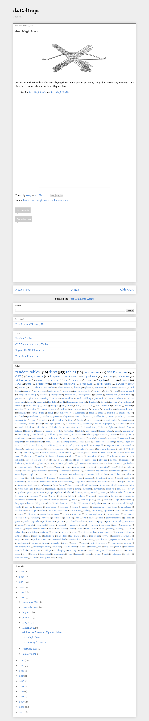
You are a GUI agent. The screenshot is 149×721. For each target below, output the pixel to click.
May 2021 (27, 622)
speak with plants (76, 539)
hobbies (51, 434)
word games (45, 557)
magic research (118, 503)
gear (28, 383)
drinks (54, 427)
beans (69, 459)
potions (19, 398)
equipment (71, 376)
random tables (27, 372)
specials (130, 539)
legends (40, 503)
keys (98, 499)
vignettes (43, 420)
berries (85, 459)
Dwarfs (80, 420)
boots (50, 463)
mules (86, 510)
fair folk (52, 401)
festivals (31, 485)
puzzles (45, 416)
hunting (114, 496)
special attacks (102, 539)
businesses (117, 463)
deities (30, 427)
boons (42, 463)
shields (110, 441)
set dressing (42, 398)
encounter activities (48, 481)
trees (25, 554)
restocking (105, 525)
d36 (105, 474)
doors (31, 401)
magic (76, 380)
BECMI (120, 383)
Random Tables (23, 338)
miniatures (126, 507)
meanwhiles (51, 507)
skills (26, 445)
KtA (19, 452)
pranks (36, 521)
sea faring (32, 532)
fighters (112, 427)
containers (115, 470)
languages (19, 503)
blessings (103, 459)
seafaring (44, 532)
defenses (40, 478)
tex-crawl (127, 445)
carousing (31, 409)
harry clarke (91, 431)
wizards (71, 449)
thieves (18, 449)
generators (42, 383)
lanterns (30, 503)
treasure (89, 380)
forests (39, 431)
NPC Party (28, 452)
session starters (105, 532)
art (130, 456)
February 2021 (30, 648)
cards (68, 467)
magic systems (21, 438)
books (31, 423)
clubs (129, 467)
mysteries (108, 510)
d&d (132, 423)
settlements (53, 391)
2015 (21, 686)
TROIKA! (87, 405)
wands (106, 554)
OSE (18, 376)
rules (80, 528)
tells (120, 416)
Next (43, 324)
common (78, 470)
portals (91, 438)
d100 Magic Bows (31, 637)
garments (87, 488)
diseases (89, 478)
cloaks (121, 467)
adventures (126, 420)
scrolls (81, 441)
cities (106, 391)
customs (90, 474)
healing (104, 492)
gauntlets (110, 488)
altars (71, 456)
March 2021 (28, 627)
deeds (30, 478)
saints (101, 528)
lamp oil (107, 499)
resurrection (125, 525)
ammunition (92, 456)
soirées (115, 535)
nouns (20, 514)
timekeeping (59, 550)
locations (84, 503)
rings (27, 528)
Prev (17, 324)
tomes (82, 550)
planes (100, 517)
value (70, 554)
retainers (30, 441)
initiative (55, 499)
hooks (104, 401)
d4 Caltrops (26, 10)
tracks (48, 449)
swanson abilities (23, 546)
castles (59, 423)
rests (115, 525)
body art (19, 463)
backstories (20, 423)
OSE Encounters (117, 372)
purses (21, 525)
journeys (103, 434)
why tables (70, 394)
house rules (86, 383)
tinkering (72, 550)
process (92, 521)
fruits (131, 485)
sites (86, 535)
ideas (131, 383)
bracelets (70, 463)
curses (123, 387)
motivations (75, 510)
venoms (78, 554)
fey (39, 485)
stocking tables (82, 445)
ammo (80, 456)
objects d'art (45, 514)
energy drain (79, 481)
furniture (49, 431)
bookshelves (31, 463)
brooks (107, 463)
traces (40, 449)
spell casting (23, 543)
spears (90, 539)
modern (42, 510)
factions (76, 427)
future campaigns (25, 488)
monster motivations (58, 510)
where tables (58, 420)
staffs (70, 445)
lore (129, 434)
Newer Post (22, 289)
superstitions (113, 445)
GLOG (131, 449)
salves (110, 528)
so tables (95, 535)
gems (119, 488)
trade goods (100, 550)
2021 (21, 597)
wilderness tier (23, 380)
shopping (37, 535)
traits (128, 416)
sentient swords (88, 532)
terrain (118, 546)
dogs (119, 478)
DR (124, 449)
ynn (59, 557)
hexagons (34, 496)
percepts (45, 517)
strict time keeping (99, 543)
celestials (91, 467)
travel (120, 550)
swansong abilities (41, 546)
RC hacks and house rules (41, 387)
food (61, 401)
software (105, 535)
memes (75, 507)
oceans (66, 514)
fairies (113, 481)
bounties (60, 463)
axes (28, 459)
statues (44, 543)
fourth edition (37, 412)
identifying (92, 434)
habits (80, 431)
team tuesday (32, 405)
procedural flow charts (76, 521)
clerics (113, 380)
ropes (72, 528)
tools (45, 405)
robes (51, 528)
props (100, 521)
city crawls (87, 423)
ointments (76, 514)
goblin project (64, 412)
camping (40, 467)
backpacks (37, 459)
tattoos (83, 546)
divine (110, 478)
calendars (129, 463)
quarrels (30, 525)
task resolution (70, 546)
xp (54, 557)
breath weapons (94, 463)
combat (53, 470)
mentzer (111, 412)
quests (56, 416)
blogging (113, 459)
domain (95, 409)
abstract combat (109, 420)
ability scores (93, 420)
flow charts (72, 485)
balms (54, 459)
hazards (94, 492)
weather (127, 554)
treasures (44, 394)
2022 (22, 592)
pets (78, 517)
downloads (20, 481)
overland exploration (94, 514)
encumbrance (66, 481)
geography (129, 488)
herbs (117, 431)
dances (120, 474)
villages (54, 405)
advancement (63, 387)
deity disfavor (42, 427)
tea (99, 546)
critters (51, 474)
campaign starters (26, 467)
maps (100, 412)
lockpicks (96, 503)
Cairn (70, 420)
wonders (82, 449)
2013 (21, 691)
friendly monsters (118, 485)
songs (17, 539)
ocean (56, 514)
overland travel (113, 514)
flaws (121, 427)
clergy (113, 467)
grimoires (39, 492)
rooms (49, 441)
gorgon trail (69, 431)
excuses (91, 481)
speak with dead (59, 539)
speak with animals (40, 539)
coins (17, 470)
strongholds (98, 445)
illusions (125, 496)
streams (74, 543)
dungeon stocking (27, 394)
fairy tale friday (90, 427)
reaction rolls (125, 438)
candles (59, 467)
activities (118, 452)
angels (103, 456)
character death (72, 423)
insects (65, 499)
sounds (26, 539)
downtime (108, 409)
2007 (22, 712)
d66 (111, 474)
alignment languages (57, 456)
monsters (108, 376)
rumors (125, 380)
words (91, 449)
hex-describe (38, 434)
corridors (127, 470)
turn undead (45, 554)
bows (26, 200)
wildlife (33, 557)
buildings (49, 423)
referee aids (73, 525)
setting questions (123, 532)
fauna (103, 427)
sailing (57, 441)
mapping (28, 507)
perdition (68, 517)
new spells (129, 510)
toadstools (29, 449)
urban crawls (59, 554)
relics (83, 525)
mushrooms (125, 412)
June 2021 (27, 617)
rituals (40, 441)
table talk (56, 546)
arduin (113, 456)
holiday (71, 496)
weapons (63, 200)
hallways (77, 492)
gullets (59, 492)
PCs (77, 405)
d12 (99, 474)
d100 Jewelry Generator (34, 642)
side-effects (62, 535)
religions (67, 416)
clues (115, 391)
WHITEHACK (103, 405)
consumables (121, 423)
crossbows (62, 474)
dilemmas (51, 478)
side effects (49, 535)
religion (29, 398)
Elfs (70, 405)
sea (88, 441)
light (49, 503)
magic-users (36, 438)
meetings (64, 507)
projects (101, 438)
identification (78, 434)
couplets (32, 474)
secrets (65, 532)
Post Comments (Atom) (81, 299)
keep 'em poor (87, 499)
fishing (62, 485)
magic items (42, 200)
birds (94, 459)
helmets (113, 492)
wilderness (123, 376)
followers (29, 431)
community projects (103, 423)
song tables (126, 535)
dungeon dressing (125, 409)
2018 (22, 670)
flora (129, 427)
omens (82, 438)
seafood (55, 532)
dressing (78, 387)
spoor (61, 445)
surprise (127, 543)
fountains (104, 485)
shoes (27, 535)
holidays (81, 496)
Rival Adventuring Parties (53, 452)
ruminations (90, 528)
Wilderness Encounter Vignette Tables (42, 632)
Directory (35, 324)
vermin (88, 554)
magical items (89, 376)
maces (106, 503)
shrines (55, 398)
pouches (26, 521)
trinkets (33, 554)
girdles (21, 492)
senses (74, 532)
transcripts (20, 420)
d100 (32, 200)
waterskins (116, 554)
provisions (129, 521)
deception (19, 478)
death (20, 427)
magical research (52, 438)
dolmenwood (127, 391)
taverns (92, 546)
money (74, 438)
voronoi (97, 554)
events (27, 391)
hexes (56, 383)
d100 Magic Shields (60, 92)
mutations (96, 510)
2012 (21, 696)
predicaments (48, 521)
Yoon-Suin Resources (26, 356)
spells (102, 380)
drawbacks (32, 481)
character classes (48, 409)
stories (65, 543)
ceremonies (103, 467)
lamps (116, 499)
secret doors (98, 441)
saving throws (69, 441)
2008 (22, 707)
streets (84, 543)
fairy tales (126, 394)
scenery (128, 528)
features (21, 485)
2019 (21, 665)
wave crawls (60, 449)
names (22, 387)
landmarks (80, 412)
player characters (113, 517)
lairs (122, 434)
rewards (18, 528)
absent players (91, 452)
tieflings (47, 550)
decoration (76, 409)
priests (60, 521)
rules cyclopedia (82, 416)
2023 (22, 587)
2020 (22, 660)
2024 (22, 582)
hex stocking (23, 434)
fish (54, 485)
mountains (126, 401)
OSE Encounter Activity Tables (31, 344)
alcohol (41, 456)
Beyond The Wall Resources (29, 350)
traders (112, 550)
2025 (22, 576)
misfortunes (20, 510)
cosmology (20, 474)
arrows (122, 456)
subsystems (116, 543)
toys (90, 550)
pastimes (35, 517)
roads (43, 528)
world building (84, 398)
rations (52, 525)
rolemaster (62, 528)
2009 (22, 701)
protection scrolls (114, 521)
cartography (78, 467)
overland (19, 416)
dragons (41, 401)
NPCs (18, 383)
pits (84, 517)
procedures (32, 416)
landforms (126, 499)
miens (65, 438)
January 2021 (29, 654)
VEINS (70, 452)
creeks (42, 474)
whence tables (21, 557)
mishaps (32, 510)
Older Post (127, 289)
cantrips (19, 409)
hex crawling (128, 431)
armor (128, 405)
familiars (130, 481)
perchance (56, 517)
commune (88, 470)
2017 (21, 676)
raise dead (41, 525)
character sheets (115, 398)
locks (91, 412)
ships (119, 441)
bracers (80, 463)
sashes (119, 528)
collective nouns (40, 470)
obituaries (31, 514)
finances (46, 485)
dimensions (64, 478)
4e (63, 405)
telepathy (108, 546)
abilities (117, 405)
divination (100, 478)
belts (77, 459)
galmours (40, 488)
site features (75, 535)
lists (75, 503)
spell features (104, 383)
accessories (106, 452)
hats (86, 492)
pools (17, 521)
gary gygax (98, 488)
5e (119, 449)
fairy (121, 481)
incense (31, 499)
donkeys (127, 478)
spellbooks (99, 416)
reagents (19, 441)
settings (18, 535)
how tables (63, 434)
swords (111, 416)
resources (99, 387)
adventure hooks (82, 391)
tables (54, 200)
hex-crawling (21, 496)
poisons (127, 517)
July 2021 (27, 612)
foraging (22, 412)
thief (25, 550)
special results (117, 539)
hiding (44, 496)
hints (53, 496)
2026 (22, 571)
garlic (77, 488)
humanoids (103, 496)
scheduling (20, 532)
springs (35, 543)
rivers (35, 528)
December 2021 (30, 602)
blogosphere (125, 459)
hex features (125, 492)
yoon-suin (99, 398)
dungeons (54, 376)
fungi (50, 412)
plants (88, 387)
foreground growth (76, 401)
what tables (67, 398)
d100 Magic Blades (37, 92)
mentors (85, 507)
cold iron (26, 470)
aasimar (78, 452)
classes (98, 394)
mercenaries (98, 507)
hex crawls (69, 383)
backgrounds (85, 394)
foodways (93, 485)
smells (35, 445)
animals (97, 391)
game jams (51, 488)
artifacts (19, 459)
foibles (83, 485)
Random (25, 324)
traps (32, 420)
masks (39, 507)
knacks (114, 434)
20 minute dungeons (106, 449)
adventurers (29, 456)
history (61, 496)
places (91, 517)
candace (50, 467)
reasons (61, 525)
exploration (103, 481)
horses (92, 496)
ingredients (43, 499)
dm (86, 409)
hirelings (93, 401)
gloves (29, 492)
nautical (118, 510)
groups (50, 492)
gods (58, 431)
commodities (65, 470)
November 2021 (30, 607)
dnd (66, 380)
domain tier (111, 394)
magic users (39, 391)
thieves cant (35, 550)
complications (102, 470)
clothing (64, 409)
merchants (112, 507)
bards (61, 459)
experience (65, 427)
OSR (37, 452)
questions (112, 438)
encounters (92, 372)
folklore (18, 431)
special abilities (48, 445)
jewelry (113, 401)
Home (75, 289)
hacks (67, 492)
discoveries (77, 478)
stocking (67, 391)
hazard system (105, 431)
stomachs (55, 543)
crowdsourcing (76, 474)
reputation (93, 525)
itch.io (74, 499)
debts (128, 474)
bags (46, 459)
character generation (47, 380)
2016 (21, 681)
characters (112, 387)
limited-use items (63, 503)
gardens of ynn (65, 488)
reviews (19, 405)
